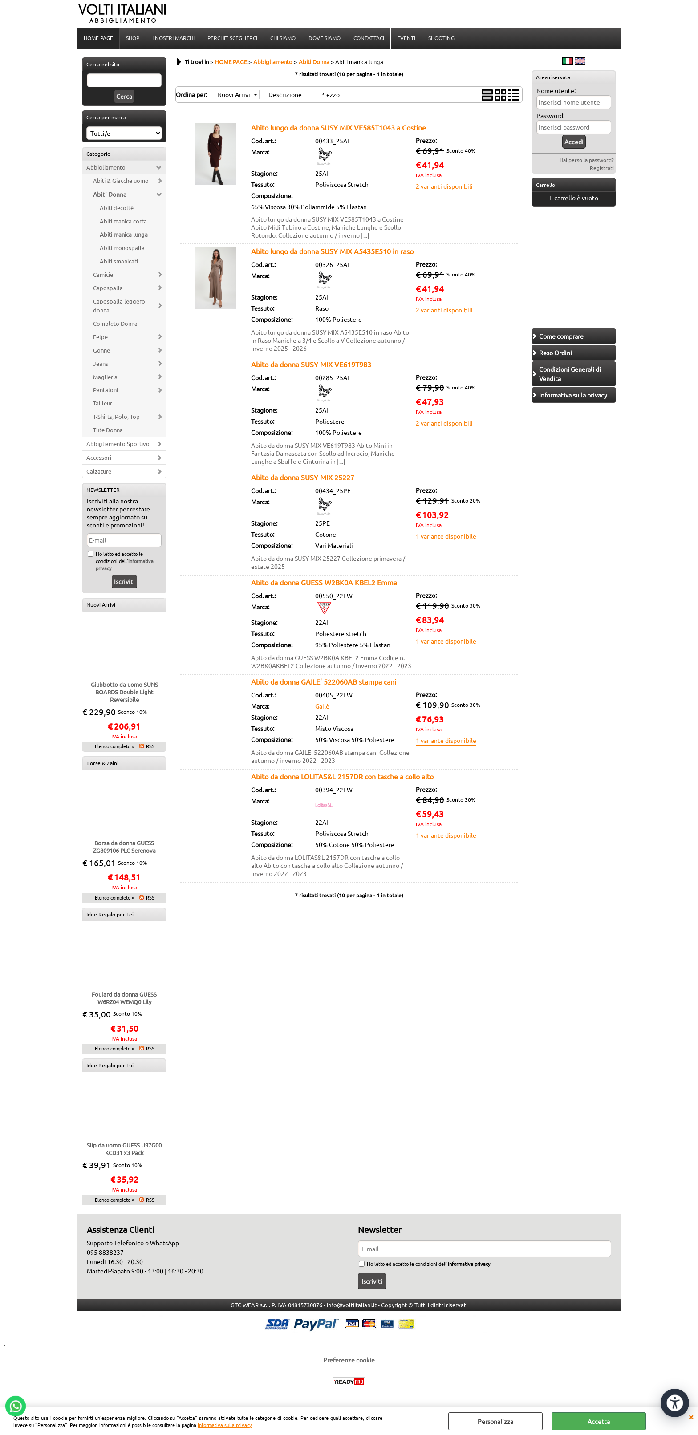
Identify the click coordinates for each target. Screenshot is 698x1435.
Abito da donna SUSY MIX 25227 (302, 477)
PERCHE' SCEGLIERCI (232, 37)
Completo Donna (115, 323)
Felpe (100, 337)
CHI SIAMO (283, 37)
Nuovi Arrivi (100, 604)
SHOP (132, 37)
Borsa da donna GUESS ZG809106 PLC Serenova (124, 846)
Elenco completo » (114, 746)
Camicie (103, 274)
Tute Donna (108, 430)
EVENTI (406, 37)
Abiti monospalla (122, 247)
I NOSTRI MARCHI (173, 37)
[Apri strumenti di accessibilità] (675, 1403)
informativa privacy (469, 1263)
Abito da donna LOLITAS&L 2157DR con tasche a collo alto (342, 776)
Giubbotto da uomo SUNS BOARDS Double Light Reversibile (124, 692)
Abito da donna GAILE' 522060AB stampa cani (323, 681)
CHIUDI (691, 1416)
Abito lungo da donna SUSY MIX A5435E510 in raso (332, 251)
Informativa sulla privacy (225, 1424)
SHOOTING (441, 37)
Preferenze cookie (349, 1360)
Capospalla (108, 288)
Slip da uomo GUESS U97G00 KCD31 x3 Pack (124, 1148)
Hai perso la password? (587, 159)
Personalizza (495, 1421)
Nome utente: (556, 90)
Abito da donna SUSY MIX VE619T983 (311, 364)
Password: (550, 115)
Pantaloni (105, 389)
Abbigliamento (106, 167)
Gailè (322, 706)
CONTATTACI (368, 37)
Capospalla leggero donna (119, 305)
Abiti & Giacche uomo (121, 180)
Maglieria (105, 377)
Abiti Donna (109, 194)
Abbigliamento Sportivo (118, 443)
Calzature (98, 471)
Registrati (602, 167)
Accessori (98, 457)
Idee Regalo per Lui (110, 1065)
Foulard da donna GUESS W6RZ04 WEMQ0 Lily (124, 997)
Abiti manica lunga (124, 234)
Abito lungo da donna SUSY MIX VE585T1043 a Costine (338, 127)
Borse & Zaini (102, 762)
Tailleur (102, 403)
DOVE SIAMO (324, 37)
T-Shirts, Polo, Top (116, 416)
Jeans (100, 363)
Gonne (101, 350)
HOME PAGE (98, 37)
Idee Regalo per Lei (110, 914)
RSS (150, 746)
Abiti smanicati (119, 261)
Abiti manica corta (123, 221)
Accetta (599, 1421)
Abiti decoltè (117, 207)
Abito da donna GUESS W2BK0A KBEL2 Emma (324, 582)
